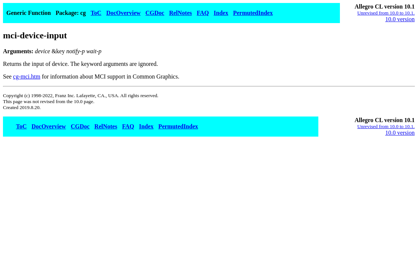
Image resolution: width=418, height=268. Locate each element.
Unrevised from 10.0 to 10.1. (386, 13)
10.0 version (400, 19)
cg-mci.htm (26, 76)
